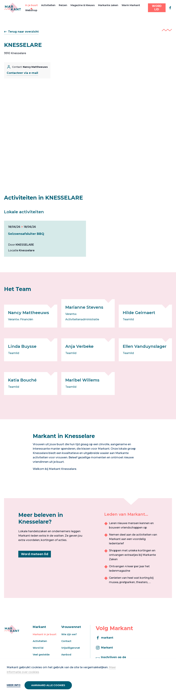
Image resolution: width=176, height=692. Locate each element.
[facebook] (170, 8)
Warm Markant (131, 5)
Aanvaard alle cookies (48, 685)
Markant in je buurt (44, 634)
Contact (66, 641)
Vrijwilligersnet (70, 647)
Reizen (63, 5)
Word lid (38, 647)
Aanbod (66, 654)
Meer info (13, 685)
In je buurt (31, 5)
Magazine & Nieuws (83, 5)
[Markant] (12, 8)
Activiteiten (48, 5)
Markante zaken (108, 5)
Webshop (31, 10)
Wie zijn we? (69, 634)
